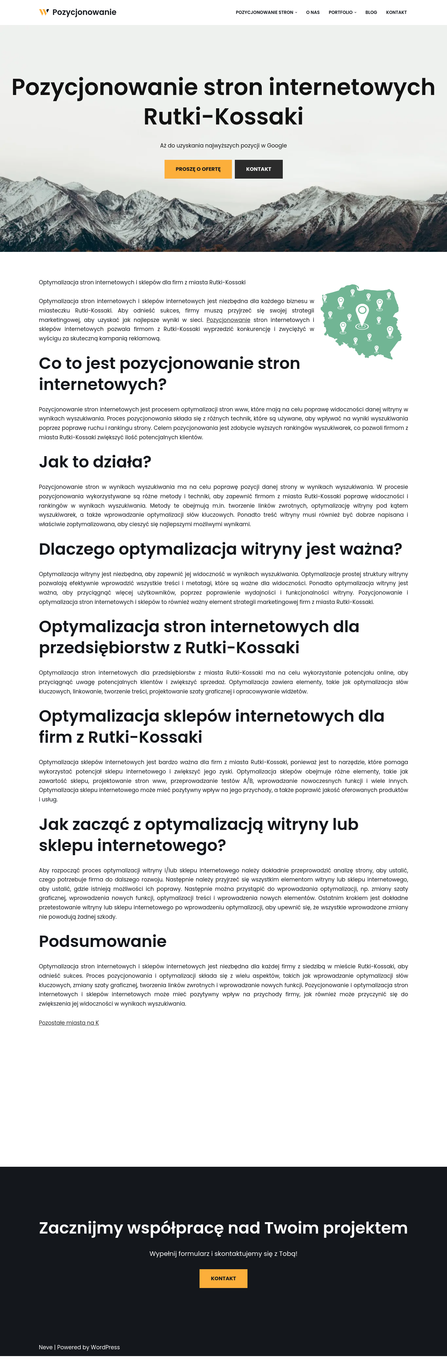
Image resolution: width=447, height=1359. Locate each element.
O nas (312, 12)
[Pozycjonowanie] (78, 12)
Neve (46, 1350)
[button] (295, 12)
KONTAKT (258, 169)
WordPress (105, 1350)
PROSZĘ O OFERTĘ (198, 169)
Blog (371, 12)
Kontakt (396, 12)
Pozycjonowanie (228, 320)
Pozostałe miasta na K (69, 1026)
